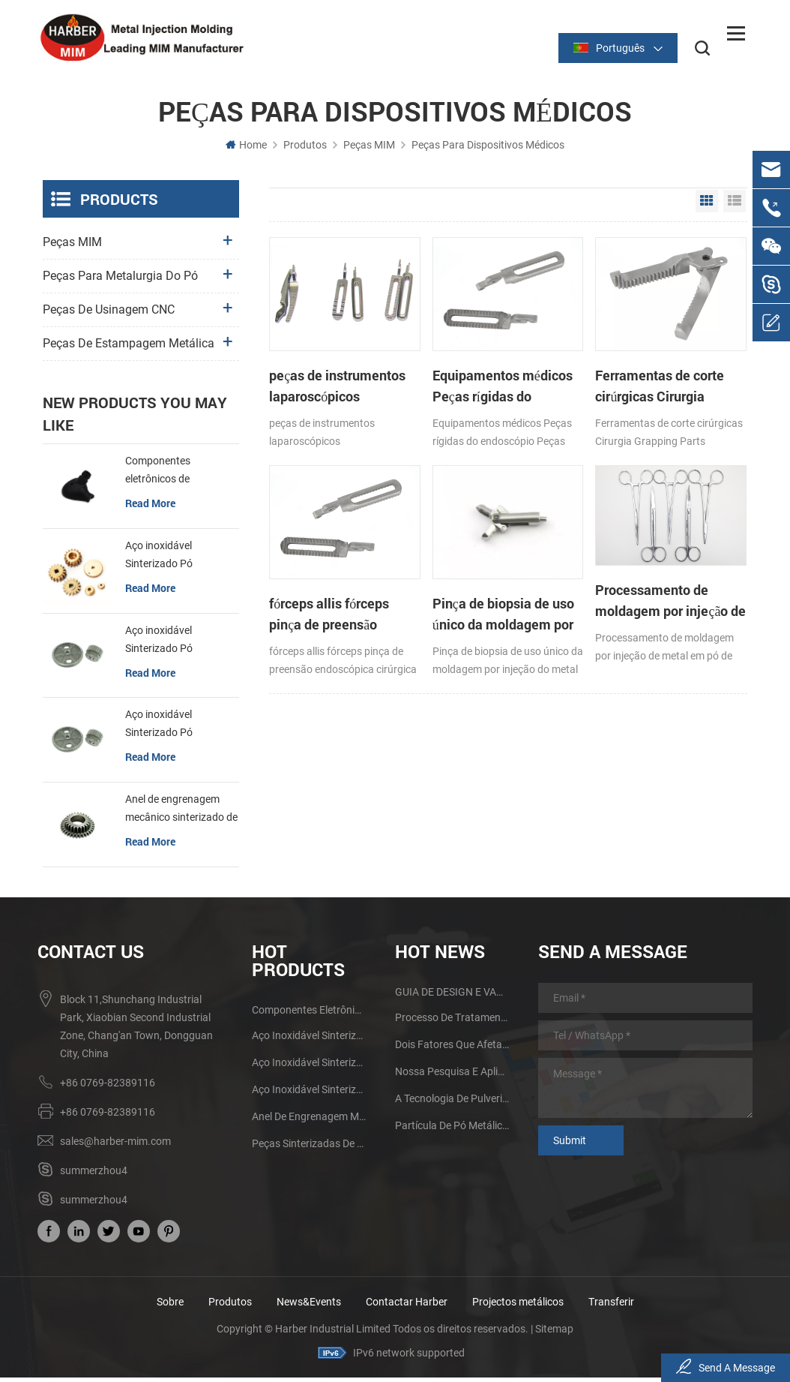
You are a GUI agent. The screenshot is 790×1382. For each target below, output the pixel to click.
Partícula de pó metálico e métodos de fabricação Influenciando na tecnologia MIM (452, 1130)
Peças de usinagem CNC (109, 314)
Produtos (305, 149)
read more (150, 507)
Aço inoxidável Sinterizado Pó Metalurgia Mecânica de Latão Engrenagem (180, 560)
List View (734, 205)
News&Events (309, 1306)
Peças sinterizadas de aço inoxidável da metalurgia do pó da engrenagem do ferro (309, 1148)
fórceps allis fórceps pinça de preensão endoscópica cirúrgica (683, 360)
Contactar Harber (406, 1306)
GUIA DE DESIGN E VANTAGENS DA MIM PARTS (452, 996)
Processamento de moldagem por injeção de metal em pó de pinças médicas (444, 547)
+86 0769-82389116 (107, 1087)
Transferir (611, 1306)
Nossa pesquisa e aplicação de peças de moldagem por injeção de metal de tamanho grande (452, 1076)
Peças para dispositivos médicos (487, 149)
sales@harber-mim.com (115, 1146)
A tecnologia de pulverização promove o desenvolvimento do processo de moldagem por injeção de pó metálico (452, 1103)
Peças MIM (369, 149)
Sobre (170, 1306)
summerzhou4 (93, 1175)
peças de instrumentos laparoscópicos (314, 360)
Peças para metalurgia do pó (120, 280)
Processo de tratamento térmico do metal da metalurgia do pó (452, 1022)
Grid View (707, 205)
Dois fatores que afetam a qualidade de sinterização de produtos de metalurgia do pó (452, 1049)
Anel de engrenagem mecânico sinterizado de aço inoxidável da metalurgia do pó (181, 814)
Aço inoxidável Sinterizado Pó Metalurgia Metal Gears (179, 645)
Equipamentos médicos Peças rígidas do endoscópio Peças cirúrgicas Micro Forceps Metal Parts (445, 360)
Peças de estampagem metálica (128, 348)
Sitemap (554, 1333)
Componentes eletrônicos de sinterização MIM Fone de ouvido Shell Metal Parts (178, 475)
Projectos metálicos (518, 1306)
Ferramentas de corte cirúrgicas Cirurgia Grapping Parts (565, 360)
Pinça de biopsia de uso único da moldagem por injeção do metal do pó (318, 556)
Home (246, 149)
